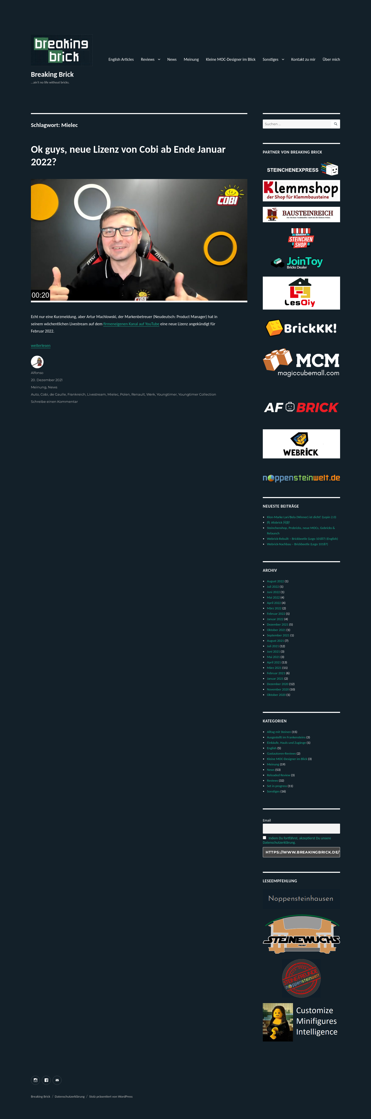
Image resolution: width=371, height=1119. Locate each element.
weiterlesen (40, 345)
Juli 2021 (273, 646)
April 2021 (274, 662)
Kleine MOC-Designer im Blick (230, 59)
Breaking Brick (52, 74)
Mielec (113, 394)
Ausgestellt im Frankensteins (286, 737)
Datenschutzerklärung (70, 1096)
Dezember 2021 (277, 624)
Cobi (44, 394)
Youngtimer (167, 394)
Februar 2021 (276, 673)
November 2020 (278, 689)
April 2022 (274, 603)
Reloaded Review (278, 775)
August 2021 (275, 641)
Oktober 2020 (276, 695)
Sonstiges (271, 59)
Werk (150, 394)
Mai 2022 (273, 597)
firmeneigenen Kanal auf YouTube (131, 323)
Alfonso (37, 373)
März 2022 (274, 608)
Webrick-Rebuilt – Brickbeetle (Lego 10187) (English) (302, 539)
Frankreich (77, 394)
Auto (35, 394)
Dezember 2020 (277, 684)
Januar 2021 (275, 678)
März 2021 (274, 668)
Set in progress (277, 786)
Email (267, 820)
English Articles (121, 59)
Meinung (191, 59)
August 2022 (275, 581)
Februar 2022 (276, 614)
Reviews (148, 59)
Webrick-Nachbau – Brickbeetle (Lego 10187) (297, 544)
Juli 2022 (273, 586)
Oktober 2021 (276, 630)
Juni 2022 (273, 592)
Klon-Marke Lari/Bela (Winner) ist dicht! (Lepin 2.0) (301, 517)
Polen (125, 394)
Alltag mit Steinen (279, 732)
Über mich (331, 59)
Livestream (96, 394)
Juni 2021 (273, 651)
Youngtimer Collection (197, 394)
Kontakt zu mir (303, 59)
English (271, 748)
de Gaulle (58, 394)
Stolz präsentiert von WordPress (110, 1096)
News (172, 59)
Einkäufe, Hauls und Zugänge (286, 743)
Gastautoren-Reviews (281, 753)
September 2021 (278, 635)
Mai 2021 (273, 657)
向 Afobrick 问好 (278, 522)
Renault (138, 394)
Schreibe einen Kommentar (54, 401)
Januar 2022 (275, 619)
